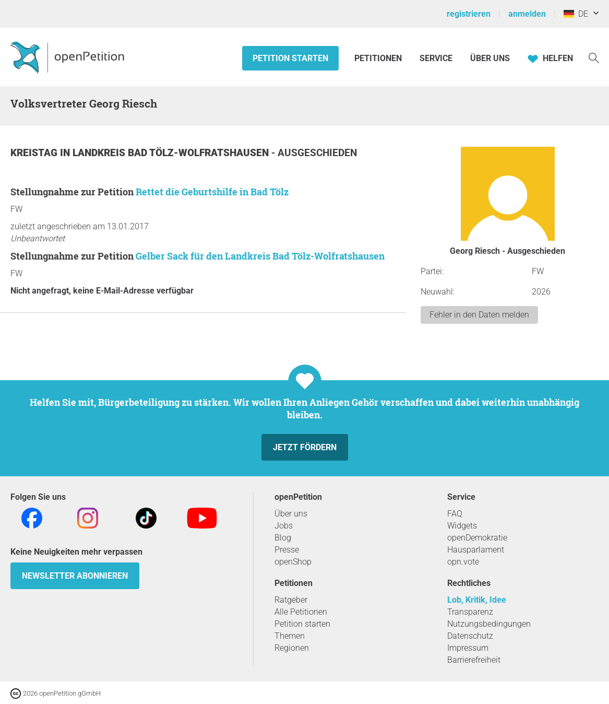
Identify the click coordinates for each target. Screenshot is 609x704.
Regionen (291, 648)
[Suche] (594, 57)
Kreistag (35, 153)
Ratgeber (290, 600)
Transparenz (470, 612)
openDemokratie (477, 538)
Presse (286, 550)
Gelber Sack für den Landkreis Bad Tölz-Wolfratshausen (260, 256)
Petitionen (379, 58)
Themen (289, 636)
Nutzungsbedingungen (489, 624)
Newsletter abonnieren (75, 576)
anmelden (527, 14)
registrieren (469, 14)
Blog (282, 538)
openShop (293, 562)
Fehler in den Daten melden (479, 315)
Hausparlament (475, 550)
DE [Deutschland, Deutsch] (576, 14)
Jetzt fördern (305, 447)
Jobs (283, 526)
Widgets (462, 526)
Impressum (467, 648)
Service (436, 58)
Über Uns (490, 58)
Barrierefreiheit (473, 660)
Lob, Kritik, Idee (476, 600)
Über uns (290, 514)
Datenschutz (470, 636)
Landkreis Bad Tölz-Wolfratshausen (172, 153)
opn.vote (463, 562)
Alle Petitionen (300, 612)
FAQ (454, 514)
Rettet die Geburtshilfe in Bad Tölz (212, 191)
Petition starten (290, 58)
